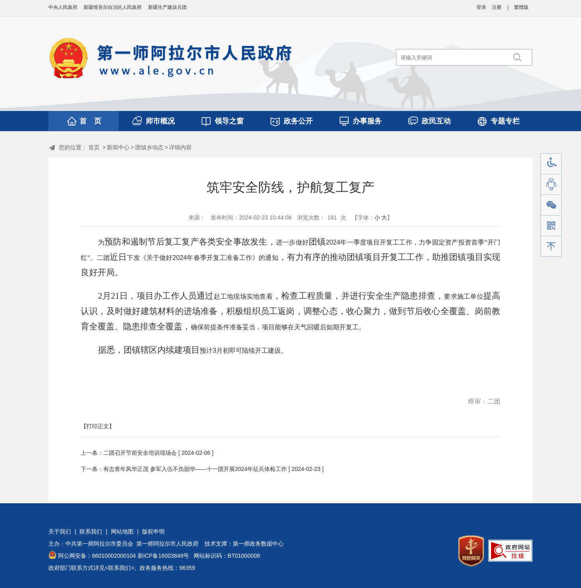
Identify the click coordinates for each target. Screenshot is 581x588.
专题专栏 (505, 121)
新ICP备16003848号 (163, 555)
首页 (94, 147)
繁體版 (521, 7)
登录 (481, 7)
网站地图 (122, 531)
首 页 (90, 121)
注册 (497, 7)
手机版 (551, 226)
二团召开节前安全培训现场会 (140, 453)
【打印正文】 (98, 426)
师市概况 (160, 121)
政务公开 (298, 121)
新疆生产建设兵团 (167, 7)
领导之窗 (229, 121)
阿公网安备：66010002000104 (97, 555)
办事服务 (367, 121)
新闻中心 (118, 147)
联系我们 (90, 531)
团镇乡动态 (149, 147)
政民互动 (436, 121)
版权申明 (153, 531)
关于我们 (59, 531)
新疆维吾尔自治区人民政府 (113, 7)
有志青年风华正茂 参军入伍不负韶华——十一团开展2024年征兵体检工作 (195, 469)
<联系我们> (119, 568)
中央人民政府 (62, 7)
